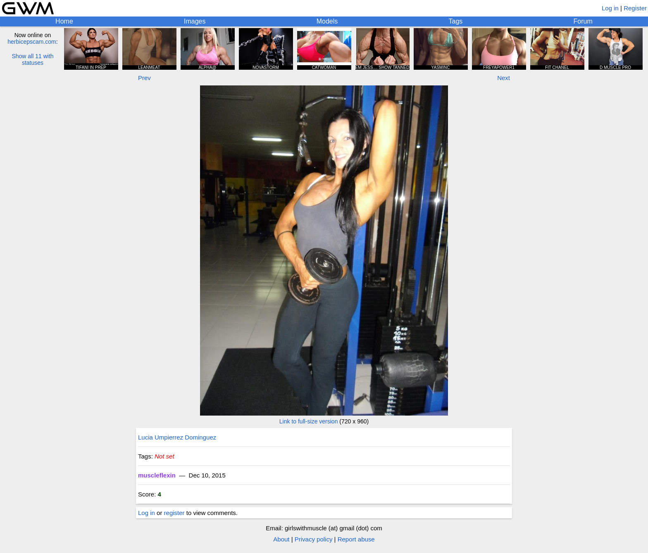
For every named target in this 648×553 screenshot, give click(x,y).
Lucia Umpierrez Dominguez (177, 437)
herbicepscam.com (31, 41)
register (174, 512)
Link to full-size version (308, 421)
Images (194, 21)
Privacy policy (314, 539)
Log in (610, 8)
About (281, 539)
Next (503, 77)
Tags (456, 21)
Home (64, 21)
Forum (583, 21)
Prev (144, 77)
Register (635, 8)
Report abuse (356, 539)
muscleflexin (157, 475)
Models (327, 21)
